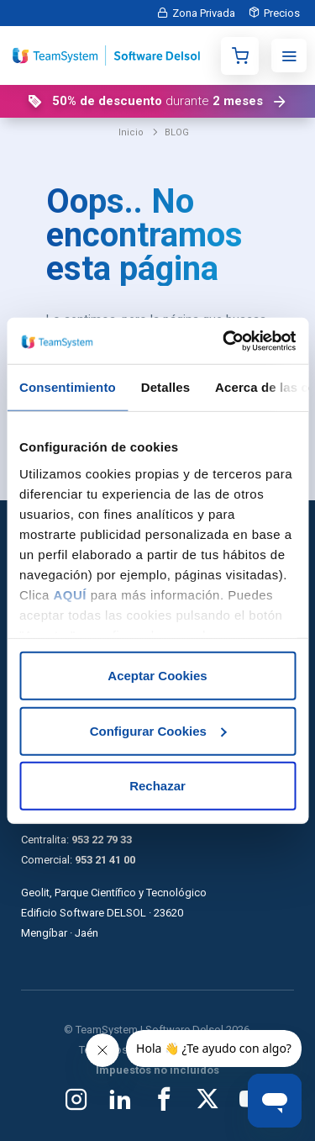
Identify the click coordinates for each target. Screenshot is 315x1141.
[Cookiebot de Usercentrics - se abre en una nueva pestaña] (224, 340)
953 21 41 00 (105, 859)
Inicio (131, 132)
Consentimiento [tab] (67, 387)
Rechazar (157, 786)
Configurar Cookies (158, 730)
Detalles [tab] (165, 387)
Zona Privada (203, 13)
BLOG (177, 132)
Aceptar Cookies (157, 675)
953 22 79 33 (101, 839)
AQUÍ (70, 594)
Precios (282, 13)
